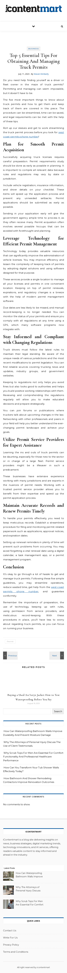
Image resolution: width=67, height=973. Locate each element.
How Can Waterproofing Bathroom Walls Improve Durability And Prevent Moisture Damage (29, 875)
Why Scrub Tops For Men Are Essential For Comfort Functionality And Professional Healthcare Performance (33, 756)
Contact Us (9, 930)
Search (58, 711)
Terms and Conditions (15, 951)
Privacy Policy (11, 944)
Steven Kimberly (41, 74)
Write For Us (10, 937)
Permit (10, 641)
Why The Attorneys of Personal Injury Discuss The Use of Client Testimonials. (28, 889)
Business (33, 49)
